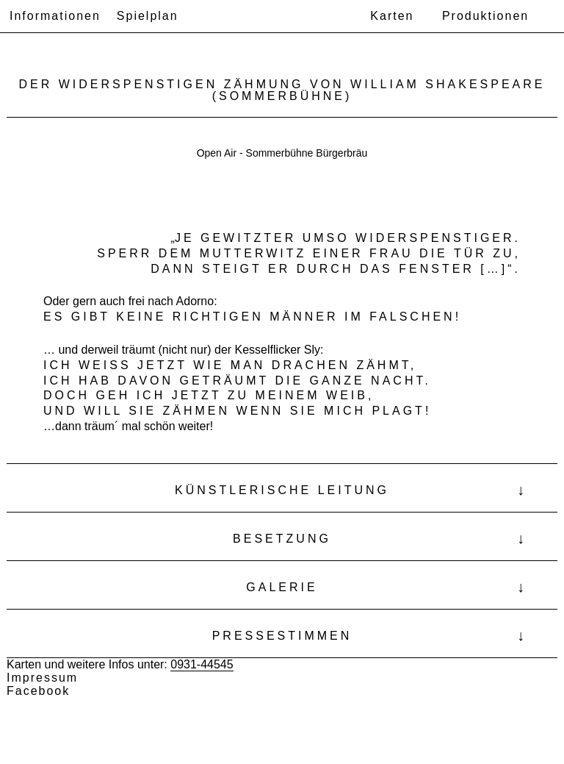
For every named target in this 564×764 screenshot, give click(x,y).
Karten (391, 16)
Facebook (38, 691)
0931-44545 (201, 664)
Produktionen (485, 16)
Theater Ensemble (270, 16)
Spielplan (147, 16)
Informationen (55, 16)
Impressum (42, 677)
